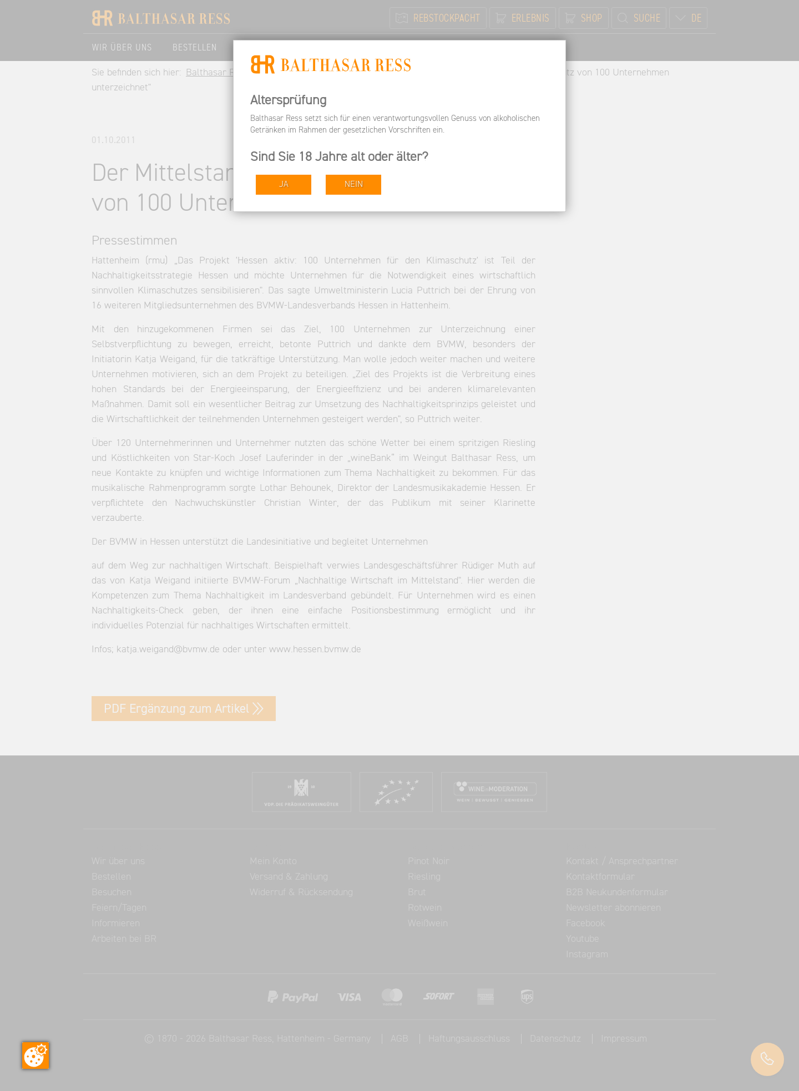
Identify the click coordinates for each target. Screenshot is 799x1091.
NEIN (354, 184)
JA (284, 184)
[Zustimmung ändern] (35, 1055)
